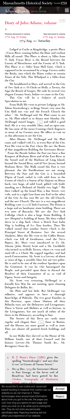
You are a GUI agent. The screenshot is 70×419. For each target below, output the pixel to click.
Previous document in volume (17, 34)
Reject (60, 396)
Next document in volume (54, 34)
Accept (60, 388)
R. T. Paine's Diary (24, 357)
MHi (41, 357)
